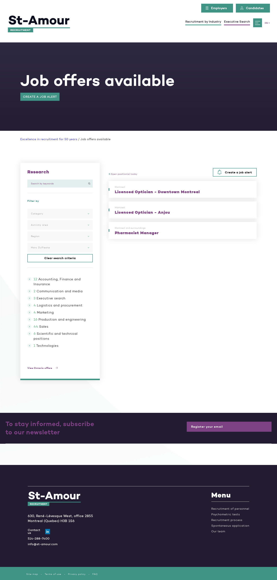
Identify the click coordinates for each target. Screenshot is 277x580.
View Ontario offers (43, 368)
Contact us (36, 531)
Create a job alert (40, 96)
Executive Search (237, 21)
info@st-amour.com (43, 544)
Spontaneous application (230, 525)
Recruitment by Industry (203, 21)
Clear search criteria (60, 258)
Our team (218, 531)
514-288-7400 (38, 538)
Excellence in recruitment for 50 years (48, 139)
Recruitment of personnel (230, 508)
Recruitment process (226, 520)
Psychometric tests (225, 514)
